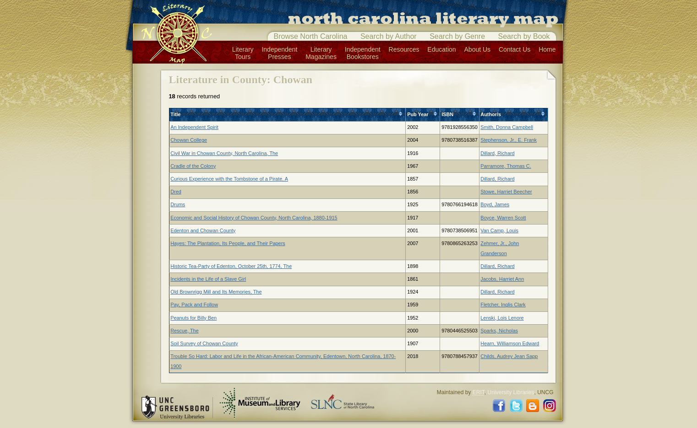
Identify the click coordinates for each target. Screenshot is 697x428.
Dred (175, 191)
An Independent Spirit (194, 127)
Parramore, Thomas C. (505, 166)
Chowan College (188, 140)
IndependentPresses (279, 53)
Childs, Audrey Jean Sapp (509, 356)
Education (441, 49)
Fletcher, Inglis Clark (503, 304)
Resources (404, 49)
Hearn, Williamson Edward (509, 343)
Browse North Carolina (311, 36)
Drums (177, 204)
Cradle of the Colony (193, 166)
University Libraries (510, 392)
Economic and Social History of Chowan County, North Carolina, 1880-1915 (253, 217)
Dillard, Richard (497, 153)
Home (547, 49)
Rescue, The (184, 330)
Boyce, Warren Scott (503, 217)
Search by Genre (457, 36)
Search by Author (388, 36)
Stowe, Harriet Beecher (506, 191)
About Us (477, 49)
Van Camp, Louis (499, 230)
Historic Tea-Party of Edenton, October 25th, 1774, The (231, 266)
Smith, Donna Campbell (506, 127)
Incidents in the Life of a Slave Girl (208, 279)
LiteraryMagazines (321, 53)
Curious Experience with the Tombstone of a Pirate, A (229, 179)
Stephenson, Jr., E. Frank (508, 140)
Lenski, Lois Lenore (501, 318)
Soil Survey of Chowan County (204, 343)
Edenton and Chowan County (202, 230)
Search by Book (524, 36)
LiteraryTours (243, 53)
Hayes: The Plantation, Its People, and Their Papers (227, 243)
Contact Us (514, 49)
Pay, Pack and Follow (194, 304)
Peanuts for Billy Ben (193, 318)
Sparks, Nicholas (499, 330)
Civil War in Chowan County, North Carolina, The (224, 153)
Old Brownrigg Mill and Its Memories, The (215, 291)
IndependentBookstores (363, 53)
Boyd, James (494, 204)
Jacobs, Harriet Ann (502, 279)
